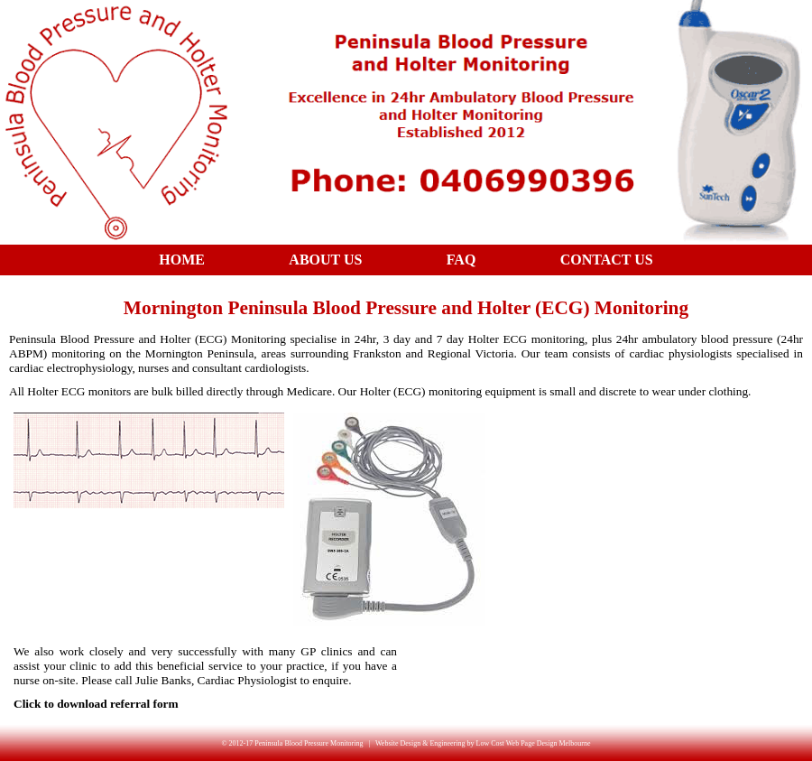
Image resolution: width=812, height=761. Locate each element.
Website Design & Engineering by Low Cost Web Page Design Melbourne (483, 743)
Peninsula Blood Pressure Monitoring (308, 743)
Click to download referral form (96, 703)
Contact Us (606, 259)
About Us (325, 259)
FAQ (461, 259)
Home (182, 259)
